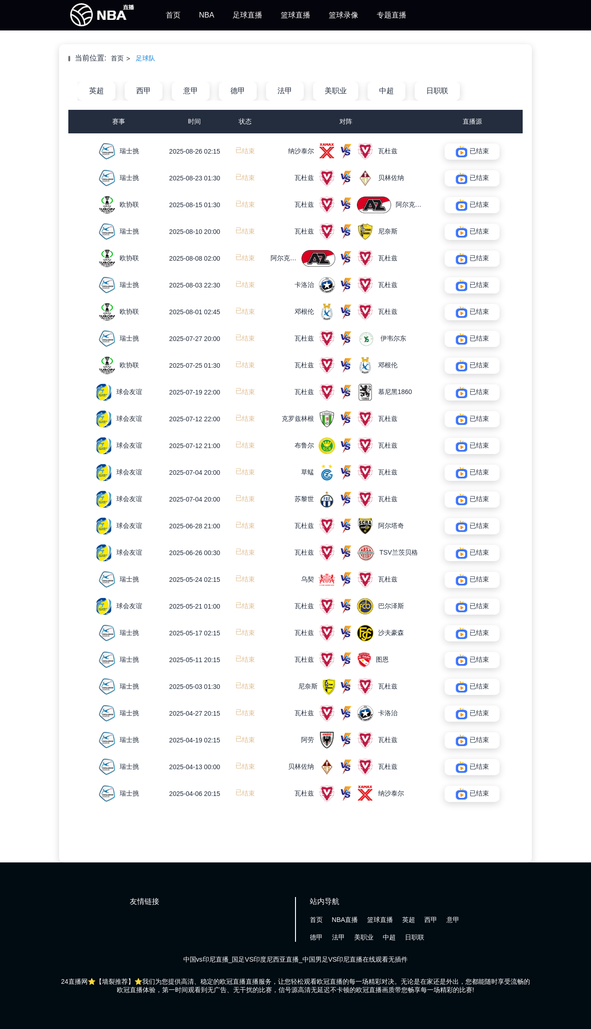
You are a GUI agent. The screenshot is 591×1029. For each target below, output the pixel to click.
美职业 (336, 91)
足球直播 (247, 15)
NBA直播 (345, 919)
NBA (206, 15)
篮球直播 (295, 15)
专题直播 (391, 15)
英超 (96, 91)
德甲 (237, 91)
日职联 (437, 91)
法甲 (284, 91)
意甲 (190, 91)
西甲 (143, 91)
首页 (173, 15)
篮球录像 (343, 15)
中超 (386, 91)
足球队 (145, 58)
